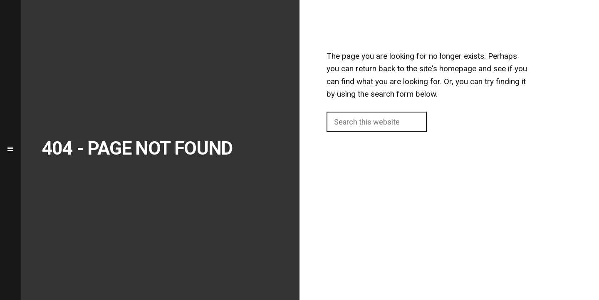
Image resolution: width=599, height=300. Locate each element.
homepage (457, 68)
